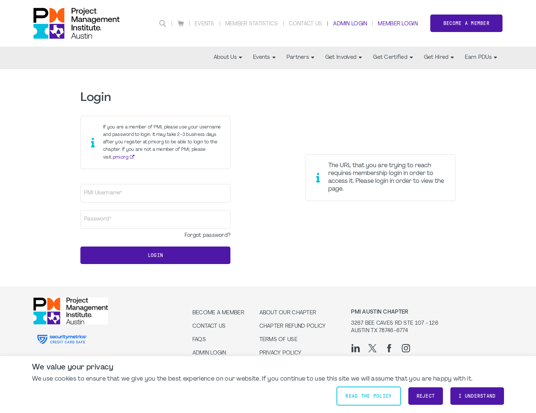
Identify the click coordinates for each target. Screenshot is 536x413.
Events (204, 24)
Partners (300, 57)
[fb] (389, 348)
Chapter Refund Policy (292, 326)
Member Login (397, 24)
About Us (228, 57)
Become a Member (466, 23)
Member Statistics (251, 24)
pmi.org (120, 157)
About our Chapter (287, 313)
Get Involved (343, 57)
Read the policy (368, 396)
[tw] (372, 348)
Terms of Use (278, 340)
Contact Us (305, 24)
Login (155, 255)
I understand (477, 396)
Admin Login (350, 24)
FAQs (199, 340)
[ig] (406, 348)
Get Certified (393, 57)
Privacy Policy (280, 353)
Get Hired (439, 57)
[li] (355, 348)
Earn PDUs (481, 57)
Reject (426, 396)
